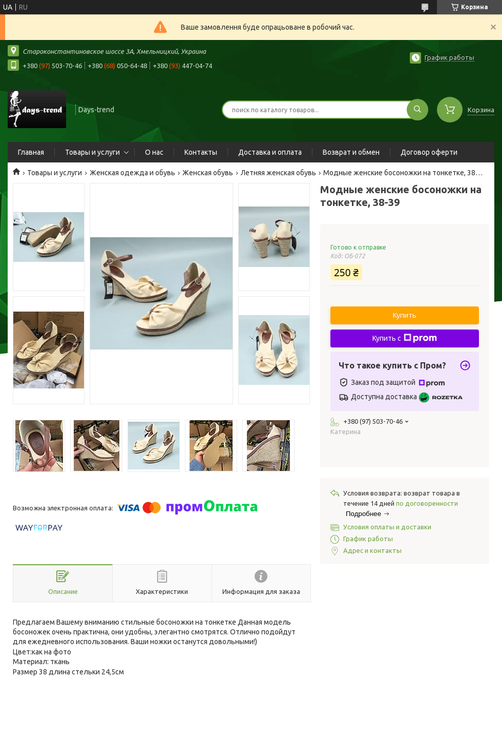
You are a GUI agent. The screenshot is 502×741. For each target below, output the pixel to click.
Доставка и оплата (270, 152)
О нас (154, 152)
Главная (31, 152)
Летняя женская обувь (278, 173)
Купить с (404, 338)
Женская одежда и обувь (132, 173)
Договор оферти (429, 152)
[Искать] (417, 109)
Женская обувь (207, 173)
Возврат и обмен (351, 152)
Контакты (200, 152)
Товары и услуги (92, 152)
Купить (404, 315)
